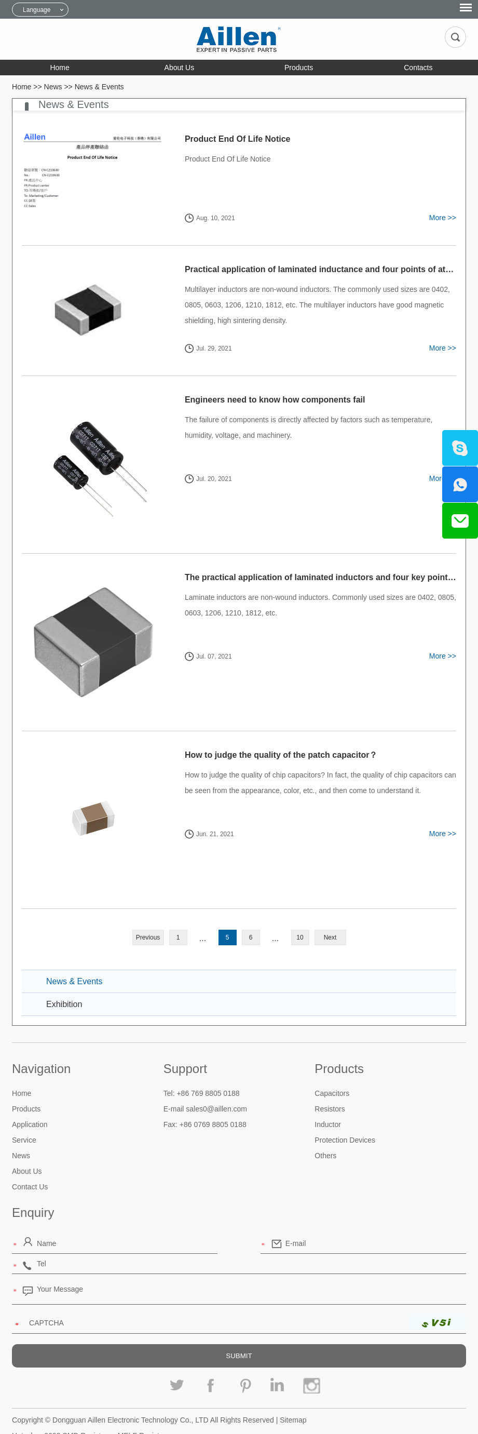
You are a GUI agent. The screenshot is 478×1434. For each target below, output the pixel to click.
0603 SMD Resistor (75, 1407)
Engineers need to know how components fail (265, 399)
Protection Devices (345, 1112)
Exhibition (64, 976)
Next (330, 909)
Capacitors (332, 1065)
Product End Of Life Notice (228, 139)
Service (24, 1112)
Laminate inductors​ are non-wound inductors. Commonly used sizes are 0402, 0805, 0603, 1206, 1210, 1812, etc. (311, 596)
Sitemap (293, 1392)
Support (185, 1041)
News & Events (99, 87)
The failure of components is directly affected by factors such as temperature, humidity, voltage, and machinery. (314, 427)
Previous (148, 909)
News (53, 87)
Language (36, 10)
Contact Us (30, 1159)
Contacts (418, 67)
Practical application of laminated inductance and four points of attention (319, 269)
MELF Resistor (142, 1407)
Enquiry (33, 1184)
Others (325, 1127)
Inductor (328, 1096)
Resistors (330, 1081)
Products (298, 67)
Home (59, 67)
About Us (180, 67)
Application (30, 1096)
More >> (442, 217)
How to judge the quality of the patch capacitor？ (271, 736)
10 (299, 909)
